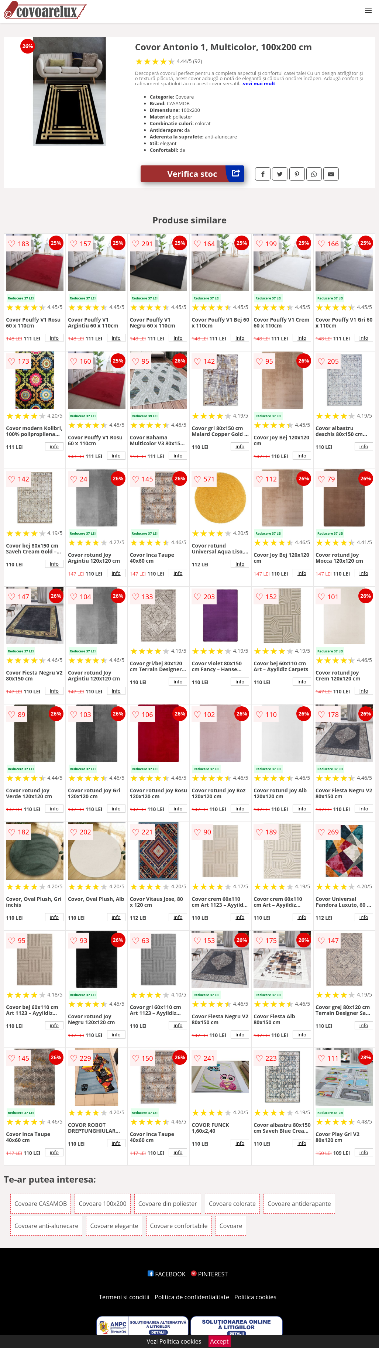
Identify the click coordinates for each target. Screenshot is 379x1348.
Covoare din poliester (167, 1204)
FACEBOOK (167, 1274)
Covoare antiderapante (299, 1204)
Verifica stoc (206, 173)
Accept (219, 1341)
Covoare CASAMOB (40, 1204)
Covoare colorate (232, 1204)
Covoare (231, 1226)
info (54, 338)
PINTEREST (209, 1274)
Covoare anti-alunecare (46, 1226)
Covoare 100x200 (102, 1204)
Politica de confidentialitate (192, 1297)
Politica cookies (255, 1297)
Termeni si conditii (124, 1297)
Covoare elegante (114, 1226)
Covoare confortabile (179, 1226)
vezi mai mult (259, 83)
